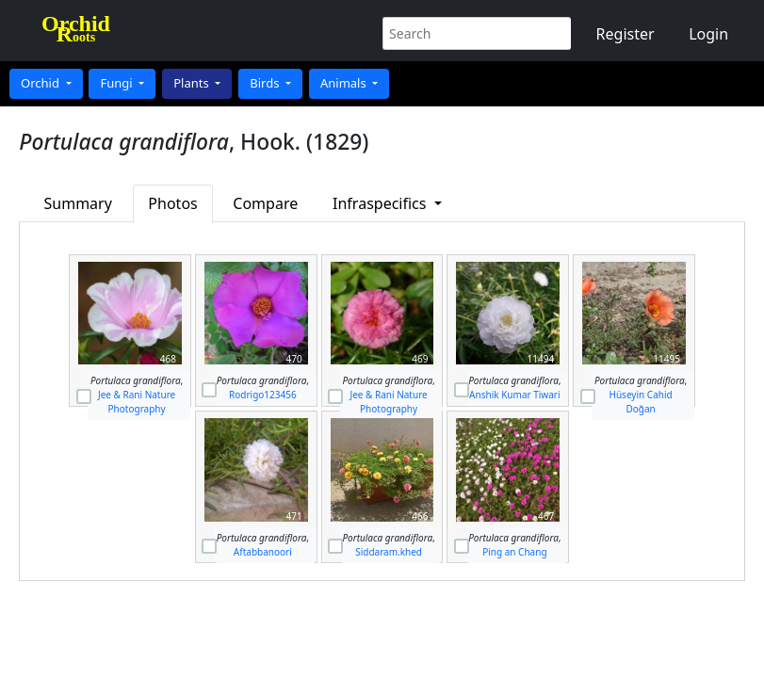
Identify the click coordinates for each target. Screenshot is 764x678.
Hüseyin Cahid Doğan (641, 401)
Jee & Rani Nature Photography (136, 401)
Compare (265, 203)
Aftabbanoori (263, 551)
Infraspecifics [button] (382, 203)
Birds (266, 82)
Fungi (118, 82)
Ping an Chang (514, 551)
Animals (344, 82)
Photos (172, 203)
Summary (78, 203)
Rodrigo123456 (263, 394)
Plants (192, 82)
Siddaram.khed (388, 551)
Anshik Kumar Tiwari (514, 394)
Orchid (41, 82)
